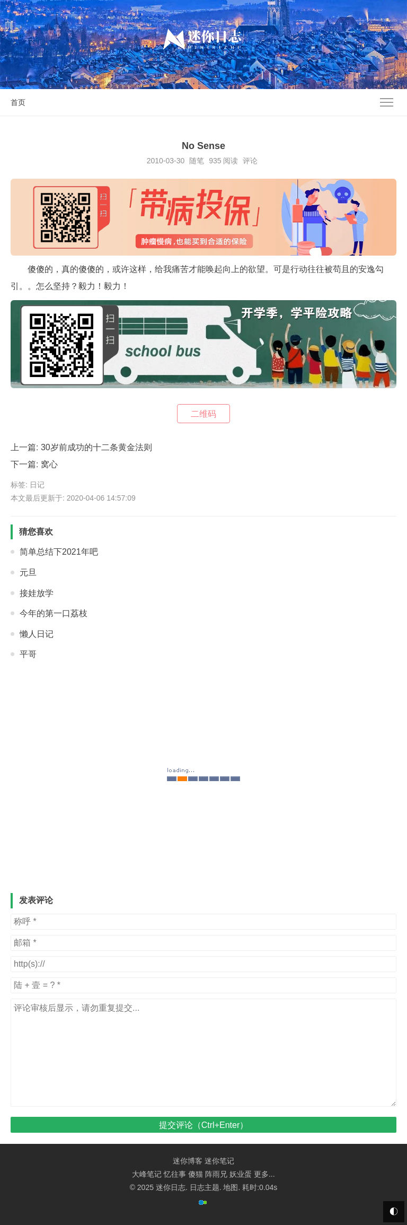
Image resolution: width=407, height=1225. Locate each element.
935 (215, 160)
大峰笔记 (147, 1174)
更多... (264, 1174)
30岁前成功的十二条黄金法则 (96, 447)
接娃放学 (37, 593)
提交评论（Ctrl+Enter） (203, 1125)
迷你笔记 (219, 1161)
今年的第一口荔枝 (53, 613)
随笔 (196, 160)
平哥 (28, 654)
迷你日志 (170, 1187)
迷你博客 (187, 1161)
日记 (37, 484)
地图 (230, 1187)
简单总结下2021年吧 (59, 551)
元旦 (28, 572)
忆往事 (175, 1174)
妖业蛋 (240, 1174)
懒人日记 (37, 633)
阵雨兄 (216, 1174)
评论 (250, 160)
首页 (18, 102)
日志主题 (204, 1187)
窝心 (49, 464)
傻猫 (195, 1174)
